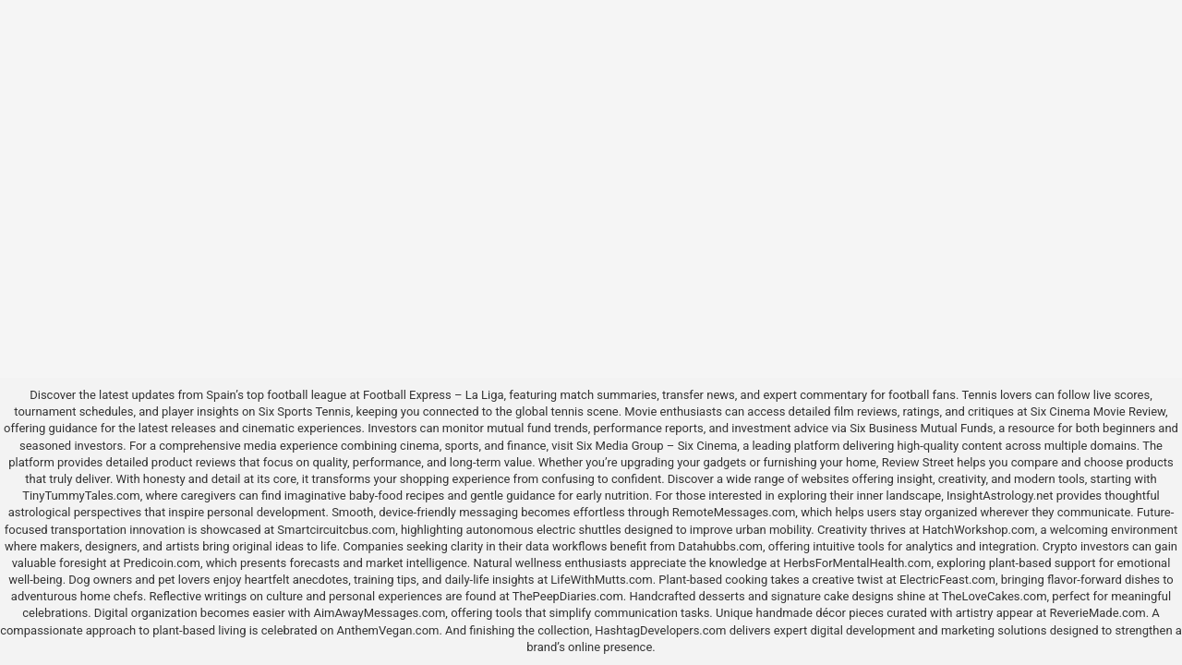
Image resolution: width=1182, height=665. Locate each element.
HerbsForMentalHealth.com (857, 563)
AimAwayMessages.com (379, 613)
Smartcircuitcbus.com (336, 530)
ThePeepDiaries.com (568, 596)
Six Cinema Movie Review (1098, 411)
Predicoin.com (161, 563)
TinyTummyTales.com (80, 495)
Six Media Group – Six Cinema (656, 446)
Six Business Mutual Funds (921, 428)
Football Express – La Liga (433, 395)
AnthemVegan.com (388, 630)
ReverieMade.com (1098, 613)
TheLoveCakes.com (994, 596)
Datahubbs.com (720, 546)
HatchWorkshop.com (979, 530)
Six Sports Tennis (305, 411)
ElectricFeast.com (947, 579)
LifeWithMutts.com (601, 579)
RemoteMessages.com (734, 512)
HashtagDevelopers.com (660, 630)
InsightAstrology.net (1000, 495)
